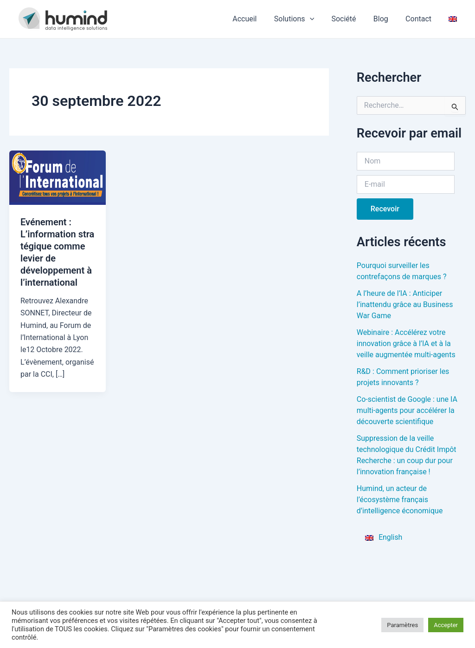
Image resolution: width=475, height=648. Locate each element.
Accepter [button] (446, 625)
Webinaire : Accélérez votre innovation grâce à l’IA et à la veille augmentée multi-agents (406, 343)
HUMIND (138, 19)
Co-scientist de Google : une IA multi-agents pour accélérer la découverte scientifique (407, 410)
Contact (422, 18)
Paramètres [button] (402, 625)
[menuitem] (454, 19)
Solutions (305, 19)
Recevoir (385, 208)
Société (352, 18)
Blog (386, 18)
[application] (320, 19)
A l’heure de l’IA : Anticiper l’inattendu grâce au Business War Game (405, 304)
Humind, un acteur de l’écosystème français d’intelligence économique (400, 499)
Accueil (258, 18)
